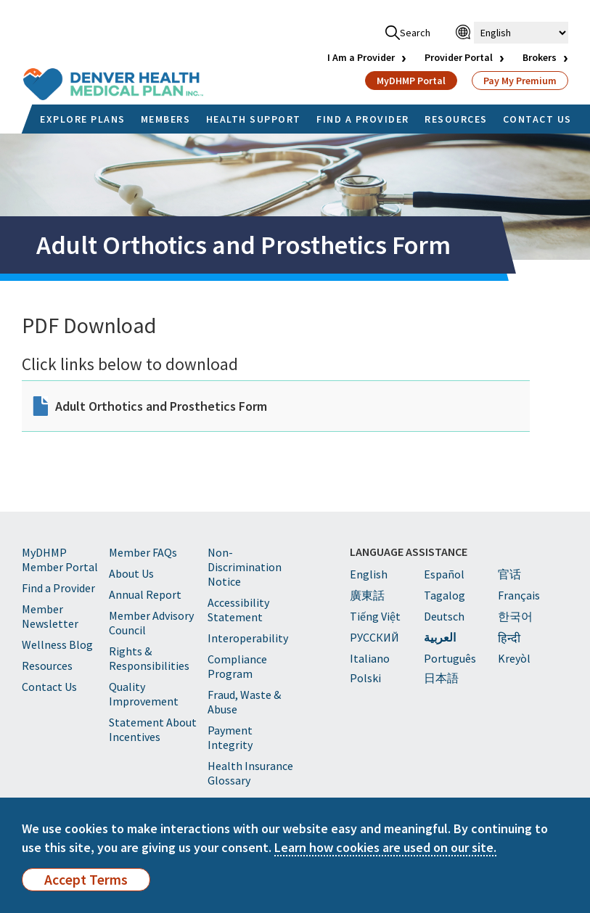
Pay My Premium (520, 80)
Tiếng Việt (375, 616)
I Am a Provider (361, 57)
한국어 (515, 616)
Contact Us (49, 686)
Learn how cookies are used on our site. (385, 847)
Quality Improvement (144, 693)
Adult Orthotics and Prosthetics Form (161, 406)
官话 (509, 574)
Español (444, 574)
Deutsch (444, 616)
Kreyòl (514, 658)
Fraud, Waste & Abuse (244, 701)
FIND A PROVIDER (362, 119)
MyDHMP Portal (411, 80)
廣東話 (367, 595)
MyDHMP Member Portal (60, 559)
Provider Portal (459, 57)
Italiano (370, 658)
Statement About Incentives (153, 729)
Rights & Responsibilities (149, 658)
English (369, 574)
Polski (365, 678)
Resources (47, 665)
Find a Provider (58, 588)
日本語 (441, 678)
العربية (440, 637)
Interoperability (248, 638)
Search (407, 32)
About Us (131, 573)
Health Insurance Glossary (250, 772)
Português (450, 658)
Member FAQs (143, 552)
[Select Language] (521, 33)
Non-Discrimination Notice (245, 567)
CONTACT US (537, 119)
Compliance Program (237, 666)
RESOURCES (456, 119)
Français (519, 595)
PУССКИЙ (374, 637)
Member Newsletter (50, 616)
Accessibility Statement (238, 609)
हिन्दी (509, 638)
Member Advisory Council (151, 622)
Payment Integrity (230, 737)
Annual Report (145, 594)
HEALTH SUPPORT (253, 119)
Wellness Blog (57, 644)
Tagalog (444, 595)
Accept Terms (86, 879)
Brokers (540, 57)
